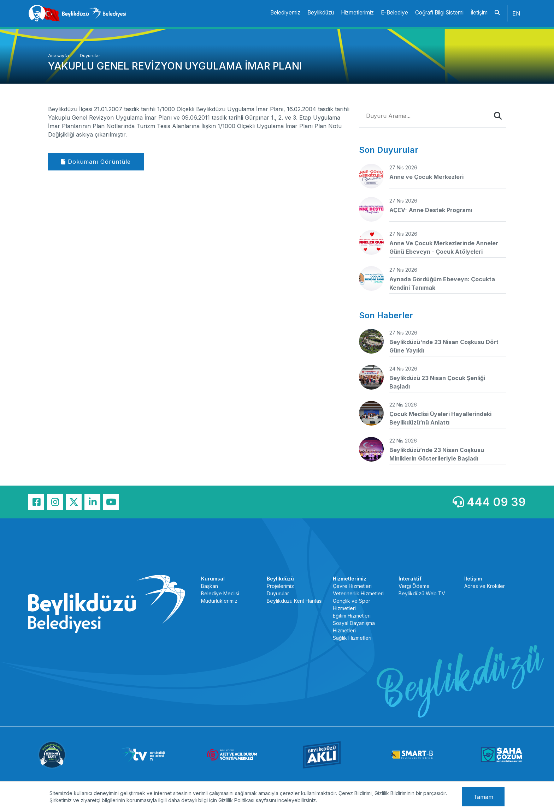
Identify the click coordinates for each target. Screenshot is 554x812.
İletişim (479, 12)
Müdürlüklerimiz (219, 601)
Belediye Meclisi (220, 593)
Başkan (209, 586)
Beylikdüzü (320, 12)
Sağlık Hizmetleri (352, 638)
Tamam (483, 796)
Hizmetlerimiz (357, 12)
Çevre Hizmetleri (352, 586)
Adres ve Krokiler (484, 586)
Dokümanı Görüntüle (96, 161)
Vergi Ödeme (414, 586)
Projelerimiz (280, 586)
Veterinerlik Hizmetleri (358, 593)
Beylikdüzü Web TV (422, 593)
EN (516, 13)
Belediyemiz (285, 12)
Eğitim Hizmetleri (352, 616)
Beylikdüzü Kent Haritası (295, 601)
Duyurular (90, 55)
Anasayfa (59, 55)
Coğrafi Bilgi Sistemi (439, 12)
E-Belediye (394, 12)
